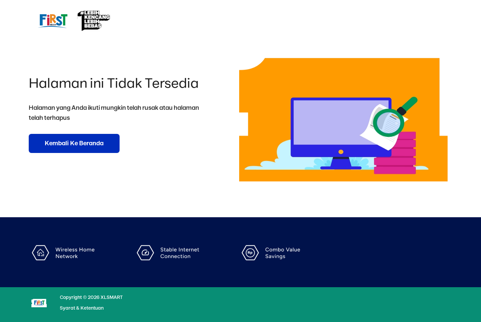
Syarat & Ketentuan (82, 308)
